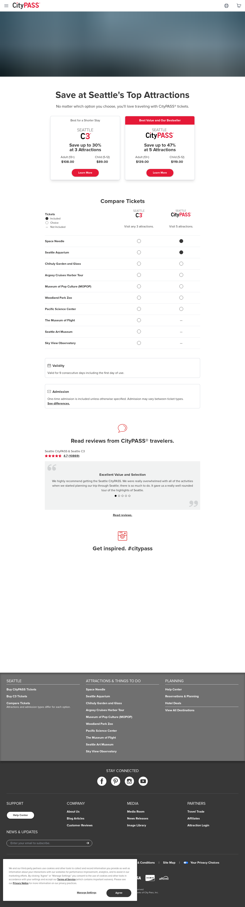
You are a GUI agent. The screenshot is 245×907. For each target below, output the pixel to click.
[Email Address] (49, 843)
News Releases (137, 818)
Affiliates (193, 818)
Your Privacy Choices (201, 863)
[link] (62, 456)
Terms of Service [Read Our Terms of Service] (66, 879)
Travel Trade (195, 812)
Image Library (136, 825)
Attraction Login (198, 825)
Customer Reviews (80, 825)
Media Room (136, 812)
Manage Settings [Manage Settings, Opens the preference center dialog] (86, 892)
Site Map (169, 863)
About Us (73, 812)
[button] (116, 496)
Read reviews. (122, 515)
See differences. (58, 403)
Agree (118, 892)
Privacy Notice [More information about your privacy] (21, 883)
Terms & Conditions (141, 863)
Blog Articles (75, 818)
